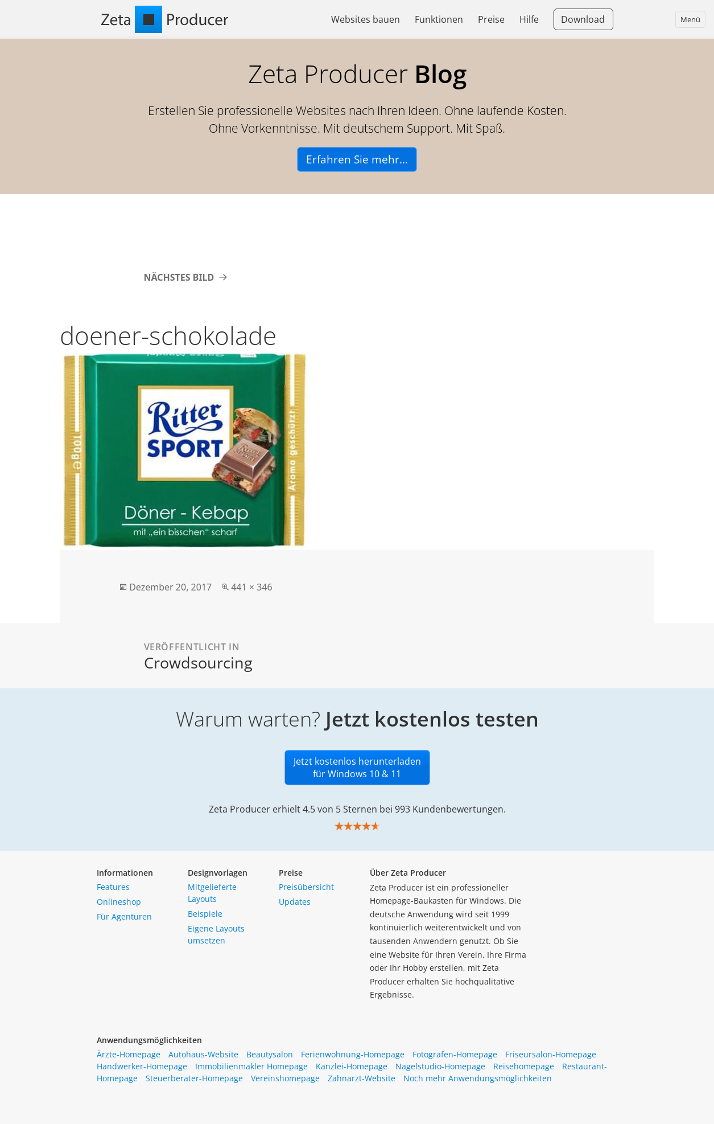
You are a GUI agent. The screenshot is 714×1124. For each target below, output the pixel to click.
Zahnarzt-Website (361, 1078)
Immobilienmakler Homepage (251, 1066)
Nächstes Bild (179, 277)
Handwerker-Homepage (142, 1066)
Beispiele (205, 913)
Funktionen (439, 19)
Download (583, 19)
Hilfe (529, 19)
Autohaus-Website (203, 1054)
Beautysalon (269, 1054)
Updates (295, 901)
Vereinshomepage (285, 1078)
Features (113, 886)
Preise (491, 19)
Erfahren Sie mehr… (357, 159)
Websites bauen (365, 19)
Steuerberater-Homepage (194, 1078)
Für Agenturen (124, 916)
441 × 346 (251, 587)
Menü (690, 19)
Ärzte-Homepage (128, 1054)
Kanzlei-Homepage (351, 1066)
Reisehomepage (523, 1066)
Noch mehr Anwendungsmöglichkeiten (477, 1078)
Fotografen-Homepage (454, 1054)
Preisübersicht (306, 886)
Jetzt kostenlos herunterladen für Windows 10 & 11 (357, 767)
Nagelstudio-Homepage (440, 1066)
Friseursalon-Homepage (550, 1054)
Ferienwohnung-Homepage (353, 1054)
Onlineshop (119, 901)
